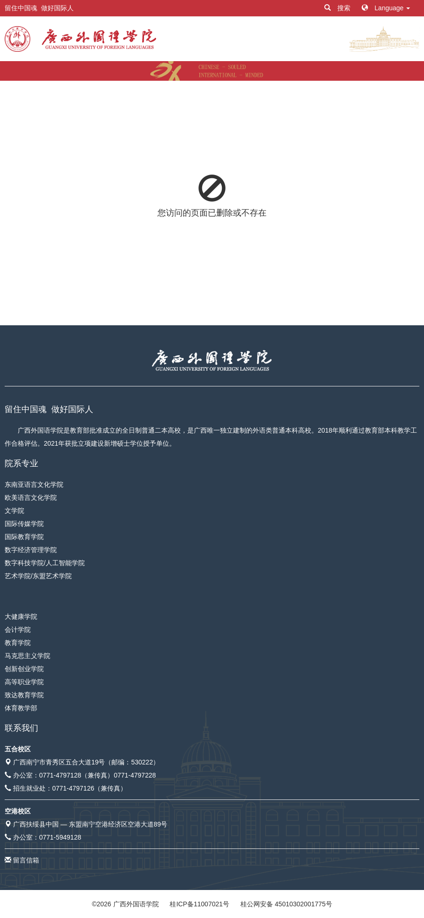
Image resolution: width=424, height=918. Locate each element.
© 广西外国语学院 (125, 904)
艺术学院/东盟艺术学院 (38, 576)
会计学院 (18, 629)
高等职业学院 (24, 682)
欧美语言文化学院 (31, 497)
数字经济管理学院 (31, 550)
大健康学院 (21, 616)
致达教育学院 (24, 695)
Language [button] (386, 8)
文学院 (14, 510)
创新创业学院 (24, 669)
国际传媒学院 (24, 523)
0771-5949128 (60, 837)
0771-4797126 (73, 788)
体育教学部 (21, 708)
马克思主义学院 (27, 655)
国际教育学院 (24, 536)
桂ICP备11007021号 (199, 904)
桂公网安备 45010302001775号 (286, 904)
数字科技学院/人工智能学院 (45, 563)
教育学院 (18, 642)
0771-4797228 (135, 775)
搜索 (338, 8)
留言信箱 (26, 860)
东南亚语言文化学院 (34, 484)
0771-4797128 (60, 775)
